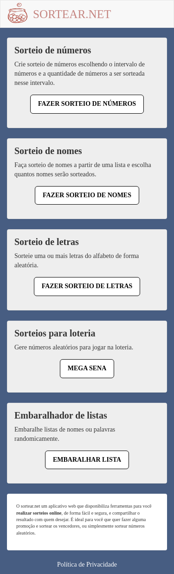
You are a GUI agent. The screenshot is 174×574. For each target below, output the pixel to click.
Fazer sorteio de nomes (87, 195)
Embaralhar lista (87, 459)
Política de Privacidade (87, 564)
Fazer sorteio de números (87, 103)
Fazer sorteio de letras (87, 286)
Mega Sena (87, 368)
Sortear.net (72, 14)
